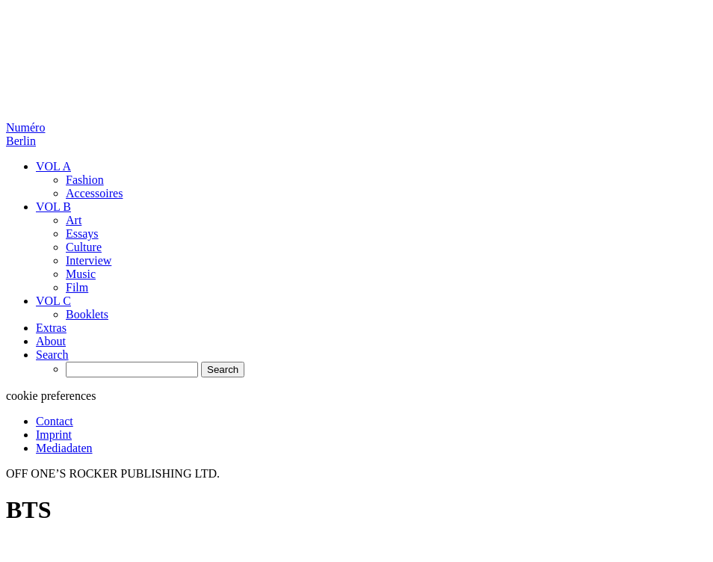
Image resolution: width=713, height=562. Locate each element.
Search (52, 354)
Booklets (87, 314)
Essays (82, 233)
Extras (51, 327)
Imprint (54, 434)
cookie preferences (51, 395)
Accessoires (94, 193)
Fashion (85, 179)
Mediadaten (64, 448)
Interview (88, 260)
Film (77, 287)
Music (81, 274)
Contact (54, 421)
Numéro (25, 134)
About (51, 341)
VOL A (53, 166)
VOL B (53, 206)
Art (73, 220)
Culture (84, 247)
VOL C (53, 300)
